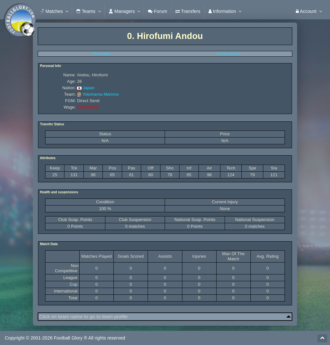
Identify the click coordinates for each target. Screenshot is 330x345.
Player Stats (101, 53)
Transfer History (228, 53)
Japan (88, 87)
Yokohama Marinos (100, 94)
